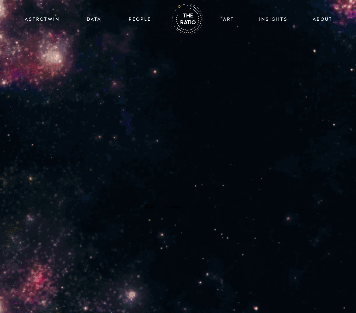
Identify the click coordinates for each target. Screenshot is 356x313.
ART (228, 19)
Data (94, 19)
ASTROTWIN (42, 19)
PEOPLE (140, 19)
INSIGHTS (273, 19)
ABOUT (323, 19)
